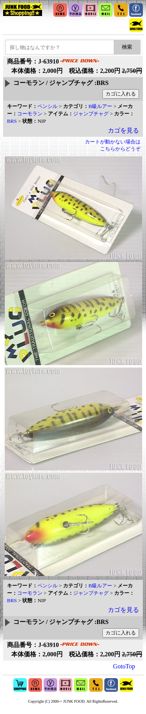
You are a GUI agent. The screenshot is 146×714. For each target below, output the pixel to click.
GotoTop (124, 666)
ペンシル (47, 106)
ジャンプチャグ (91, 114)
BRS (12, 121)
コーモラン (29, 114)
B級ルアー (100, 106)
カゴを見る (123, 130)
